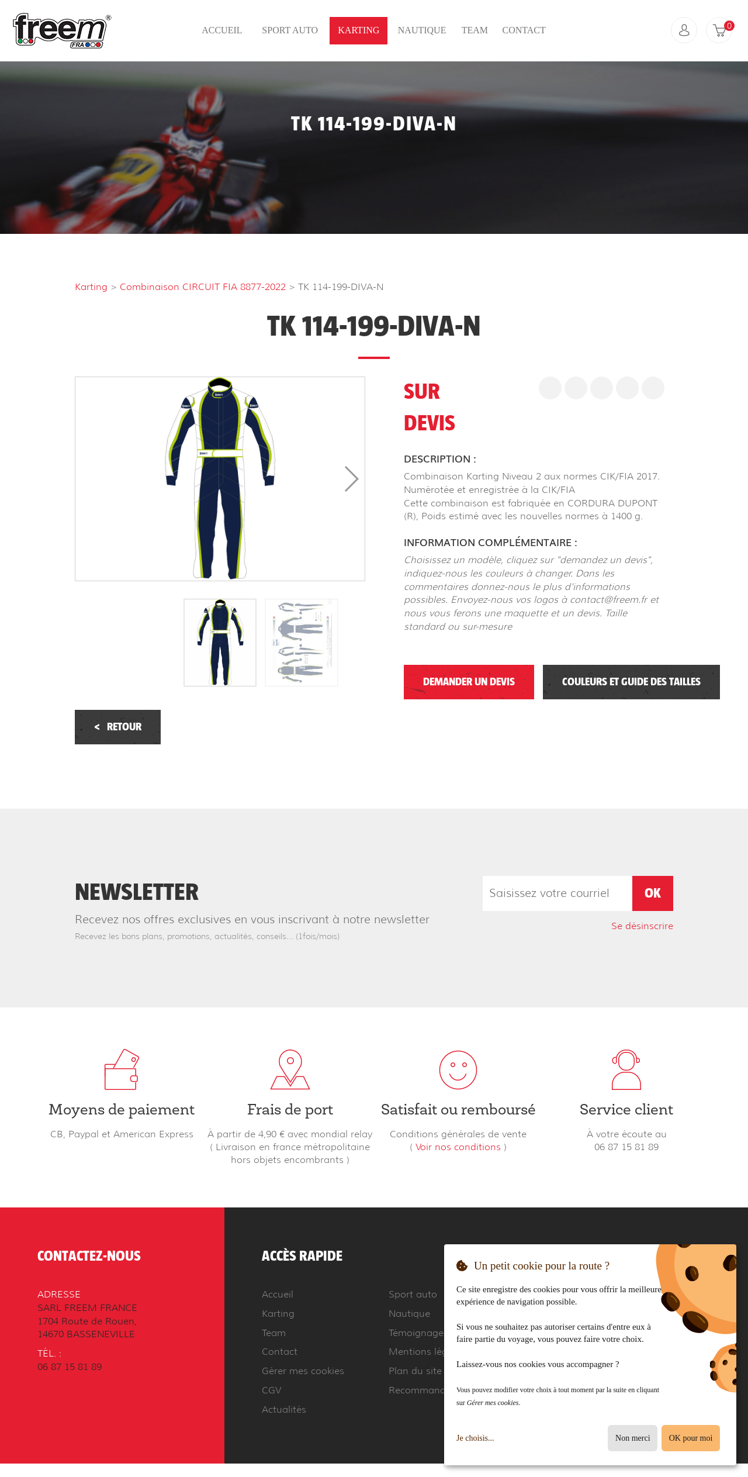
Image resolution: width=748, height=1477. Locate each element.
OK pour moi (691, 1438)
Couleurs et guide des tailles (631, 682)
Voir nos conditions (458, 1146)
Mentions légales (427, 1351)
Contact (523, 30)
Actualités (284, 1409)
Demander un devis (469, 682)
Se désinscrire (642, 925)
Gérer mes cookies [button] (303, 1370)
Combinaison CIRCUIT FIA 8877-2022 (203, 286)
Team (475, 30)
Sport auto (290, 30)
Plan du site (415, 1370)
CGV (271, 1390)
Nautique (422, 30)
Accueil (222, 30)
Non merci (632, 1438)
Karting (358, 30)
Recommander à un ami (443, 1390)
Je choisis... (475, 1438)
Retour (117, 727)
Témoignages (418, 1332)
